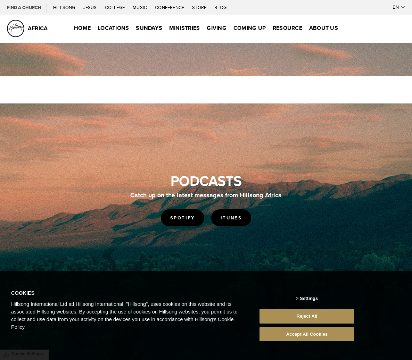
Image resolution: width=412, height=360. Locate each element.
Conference (170, 7)
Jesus (90, 7)
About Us (323, 28)
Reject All (307, 317)
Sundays (149, 28)
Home (82, 28)
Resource (287, 28)
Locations (113, 28)
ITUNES (231, 218)
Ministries (184, 28)
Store (199, 7)
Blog (220, 7)
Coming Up (249, 28)
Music (140, 7)
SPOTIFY (182, 218)
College (115, 7)
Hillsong (64, 7)
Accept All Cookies (307, 335)
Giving (216, 28)
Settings (309, 300)
